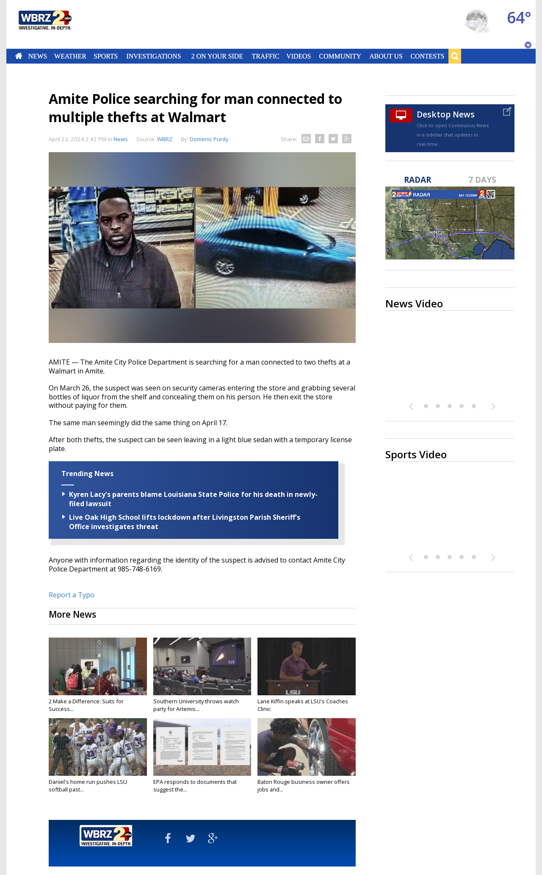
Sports (106, 56)
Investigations (154, 56)
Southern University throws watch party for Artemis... (196, 705)
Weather (70, 56)
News (37, 56)
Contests (428, 56)
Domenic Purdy (209, 139)
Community (340, 56)
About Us (385, 56)
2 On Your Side (217, 56)
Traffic (265, 56)
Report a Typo (71, 594)
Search (455, 56)
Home (18, 56)
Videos (298, 56)
